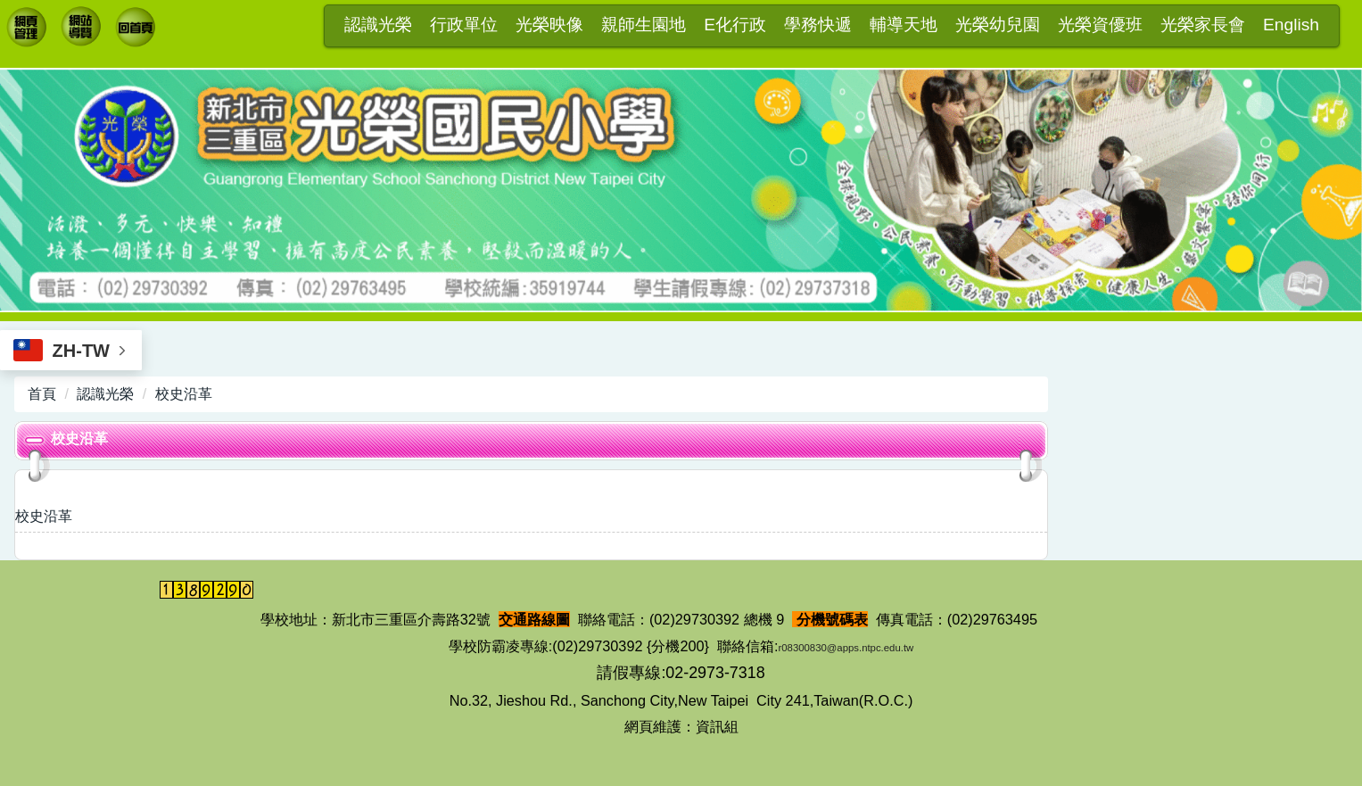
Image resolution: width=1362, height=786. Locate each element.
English (1291, 25)
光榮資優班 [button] (1100, 25)
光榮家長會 (1202, 25)
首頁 (42, 393)
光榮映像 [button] (549, 25)
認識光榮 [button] (378, 25)
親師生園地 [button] (643, 25)
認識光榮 (105, 393)
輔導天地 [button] (903, 25)
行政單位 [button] (464, 25)
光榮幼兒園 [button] (997, 25)
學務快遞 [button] (818, 25)
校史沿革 (183, 393)
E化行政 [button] (735, 25)
